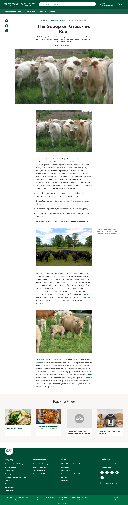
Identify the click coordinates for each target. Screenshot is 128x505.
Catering (8, 474)
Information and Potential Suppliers (73, 474)
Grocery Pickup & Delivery (14, 464)
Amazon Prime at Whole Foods (15, 477)
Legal (109, 499)
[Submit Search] (93, 4)
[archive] (62, 20)
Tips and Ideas (10, 487)
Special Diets (9, 484)
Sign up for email (111, 483)
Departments (65, 470)
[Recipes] (52, 11)
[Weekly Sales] (31, 11)
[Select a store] (28, 4)
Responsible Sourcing (40, 464)
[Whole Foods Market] (11, 4)
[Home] (43, 20)
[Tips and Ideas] (53, 20)
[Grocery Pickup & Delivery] (13, 11)
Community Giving (39, 470)
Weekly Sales (9, 470)
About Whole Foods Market (70, 464)
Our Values (65, 467)
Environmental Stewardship (42, 474)
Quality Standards (39, 467)
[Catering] (43, 11)
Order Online (9, 490)
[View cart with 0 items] (121, 4)
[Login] (107, 4)
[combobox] (64, 4)
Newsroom (64, 480)
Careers (64, 477)
